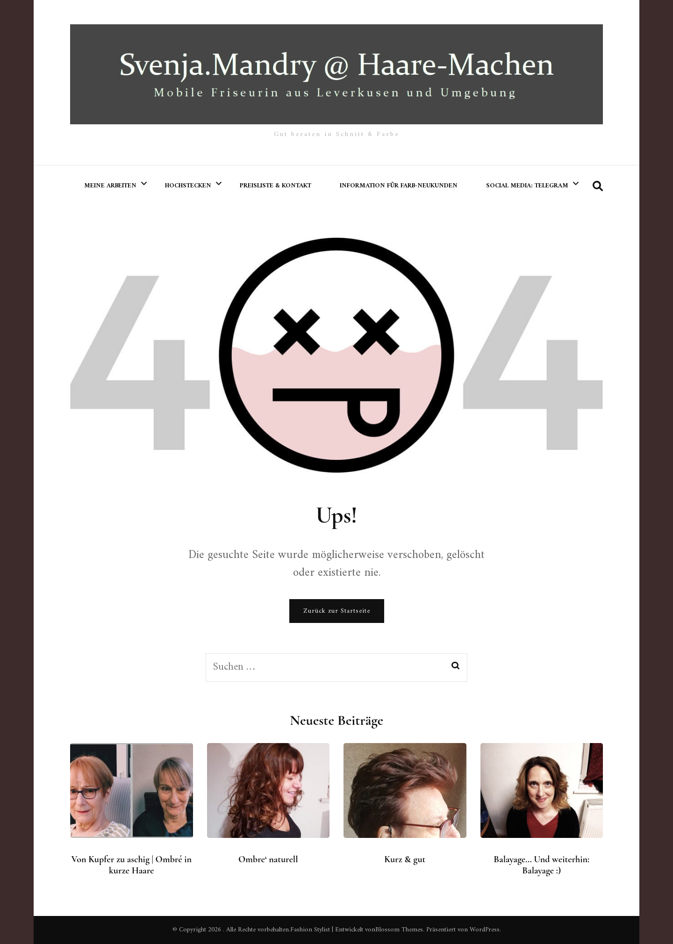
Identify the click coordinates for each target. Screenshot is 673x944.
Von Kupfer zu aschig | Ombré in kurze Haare (132, 865)
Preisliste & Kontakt (275, 186)
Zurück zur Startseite (336, 611)
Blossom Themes (399, 930)
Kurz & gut (404, 859)
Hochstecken (188, 186)
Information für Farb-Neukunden (399, 186)
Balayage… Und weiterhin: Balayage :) (541, 865)
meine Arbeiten (110, 186)
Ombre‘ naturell (268, 859)
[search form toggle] (598, 187)
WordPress (485, 930)
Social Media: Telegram (527, 186)
